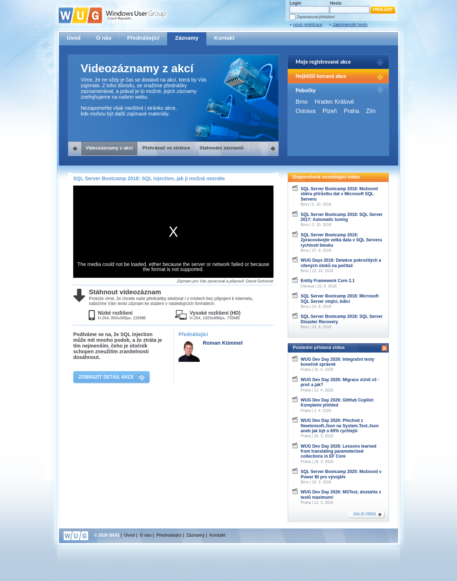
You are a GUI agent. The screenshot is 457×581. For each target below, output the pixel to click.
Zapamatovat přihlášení (316, 17)
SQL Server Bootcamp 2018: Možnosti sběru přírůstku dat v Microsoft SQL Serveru (339, 194)
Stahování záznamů (222, 148)
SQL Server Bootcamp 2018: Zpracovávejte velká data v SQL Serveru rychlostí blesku (341, 240)
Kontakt (224, 38)
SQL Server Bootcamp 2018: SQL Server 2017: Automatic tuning (342, 217)
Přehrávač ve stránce (166, 148)
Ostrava (306, 111)
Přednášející (143, 38)
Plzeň (329, 111)
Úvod (73, 38)
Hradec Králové (334, 102)
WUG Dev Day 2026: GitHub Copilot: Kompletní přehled (337, 403)
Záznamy (187, 38)
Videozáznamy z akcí (109, 148)
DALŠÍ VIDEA (364, 514)
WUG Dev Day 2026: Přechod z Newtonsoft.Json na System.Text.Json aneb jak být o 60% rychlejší (340, 425)
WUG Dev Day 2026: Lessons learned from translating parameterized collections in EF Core (338, 451)
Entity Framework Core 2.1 (328, 280)
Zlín (371, 111)
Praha (351, 111)
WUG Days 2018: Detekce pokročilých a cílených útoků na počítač (341, 263)
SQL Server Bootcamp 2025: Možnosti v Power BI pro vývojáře (341, 474)
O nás (103, 38)
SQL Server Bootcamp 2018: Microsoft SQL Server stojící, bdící (340, 299)
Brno (302, 102)
